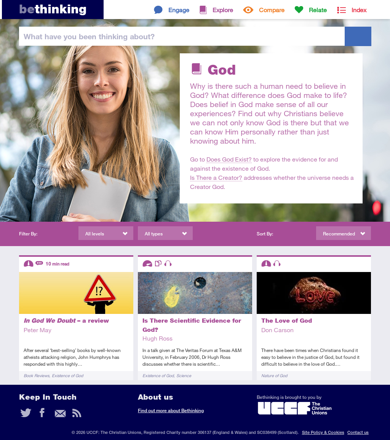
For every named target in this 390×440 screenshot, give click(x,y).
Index (359, 9)
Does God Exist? (229, 159)
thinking (52, 9)
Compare (272, 9)
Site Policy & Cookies (323, 432)
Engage (178, 9)
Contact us (358, 432)
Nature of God (274, 375)
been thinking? (89, 36)
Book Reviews (36, 375)
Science (183, 375)
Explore (223, 9)
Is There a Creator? (216, 177)
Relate (318, 9)
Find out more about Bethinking (171, 410)
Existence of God (67, 375)
